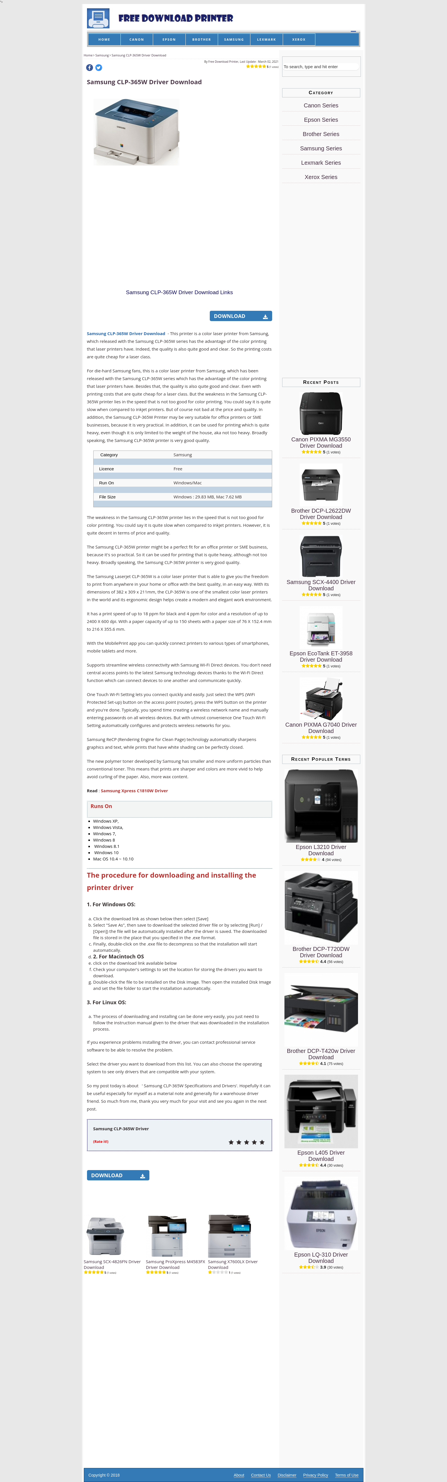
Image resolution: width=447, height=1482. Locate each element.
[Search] (320, 66)
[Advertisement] (229, 178)
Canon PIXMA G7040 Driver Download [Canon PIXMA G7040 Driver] (321, 728)
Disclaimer (287, 1475)
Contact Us (261, 1475)
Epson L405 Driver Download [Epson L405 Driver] (321, 1155)
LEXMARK (266, 39)
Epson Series (321, 120)
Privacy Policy (315, 1475)
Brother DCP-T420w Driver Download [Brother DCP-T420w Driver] (321, 1054)
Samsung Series (321, 148)
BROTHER (201, 39)
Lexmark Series (321, 163)
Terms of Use (347, 1475)
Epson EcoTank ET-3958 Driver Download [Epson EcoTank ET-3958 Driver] (321, 656)
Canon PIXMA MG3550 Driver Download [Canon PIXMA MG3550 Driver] (321, 442)
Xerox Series (321, 177)
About (239, 1475)
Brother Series (321, 134)
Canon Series (321, 105)
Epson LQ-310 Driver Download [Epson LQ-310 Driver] (321, 1257)
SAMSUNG (234, 39)
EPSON (169, 39)
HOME (104, 39)
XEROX (299, 39)
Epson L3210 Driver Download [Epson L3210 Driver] (321, 850)
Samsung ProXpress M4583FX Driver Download (175, 1264)
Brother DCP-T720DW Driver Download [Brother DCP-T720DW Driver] (321, 952)
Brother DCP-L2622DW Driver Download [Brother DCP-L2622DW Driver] (321, 514)
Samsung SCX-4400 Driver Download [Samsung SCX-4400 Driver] (320, 585)
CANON (136, 39)
